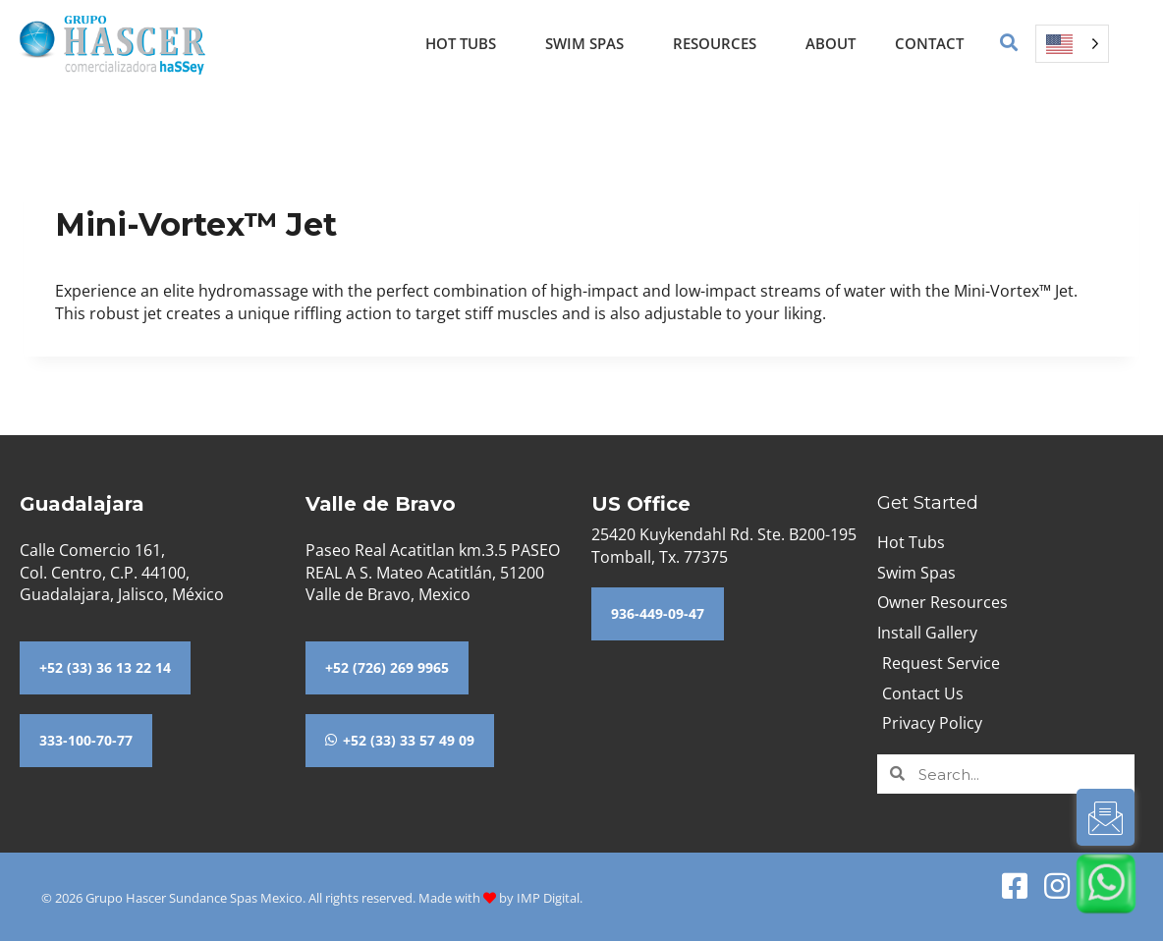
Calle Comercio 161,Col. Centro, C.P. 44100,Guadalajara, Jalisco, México (122, 572)
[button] (1009, 44)
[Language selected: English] (1072, 44)
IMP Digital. (549, 898)
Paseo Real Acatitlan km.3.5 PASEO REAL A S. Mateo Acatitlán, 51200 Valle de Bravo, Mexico (432, 572)
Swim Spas (589, 43)
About (830, 43)
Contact (929, 43)
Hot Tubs (465, 43)
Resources (719, 43)
